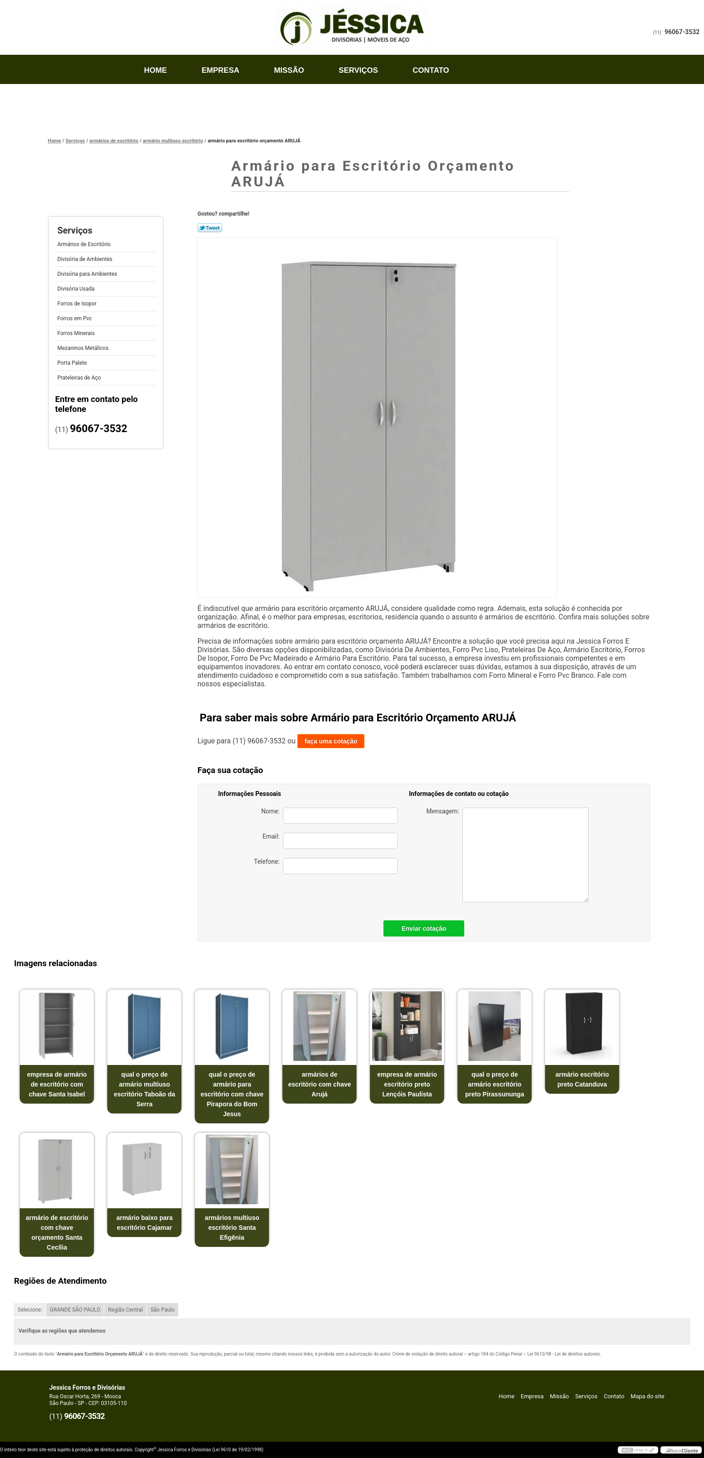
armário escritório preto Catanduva (582, 1079)
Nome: (329, 816)
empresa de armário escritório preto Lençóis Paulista (407, 1084)
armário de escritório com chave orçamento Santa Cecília (57, 1232)
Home (155, 70)
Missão (289, 70)
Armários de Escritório (84, 244)
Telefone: (325, 866)
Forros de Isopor (77, 303)
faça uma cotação (330, 741)
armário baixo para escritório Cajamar (144, 1222)
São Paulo (162, 1310)
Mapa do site (647, 1396)
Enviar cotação (423, 928)
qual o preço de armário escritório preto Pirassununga (494, 1084)
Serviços (358, 70)
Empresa (220, 70)
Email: (330, 841)
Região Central (125, 1310)
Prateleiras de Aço (79, 378)
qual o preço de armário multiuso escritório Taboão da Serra (144, 1089)
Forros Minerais (76, 333)
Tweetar (210, 227)
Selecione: (30, 1310)
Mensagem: (508, 855)
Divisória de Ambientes (85, 259)
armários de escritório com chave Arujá (319, 1084)
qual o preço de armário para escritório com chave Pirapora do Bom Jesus (232, 1094)
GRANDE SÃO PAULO (75, 1310)
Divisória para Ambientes (87, 274)
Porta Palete (72, 363)
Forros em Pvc (74, 318)
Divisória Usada (76, 289)
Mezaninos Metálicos (83, 348)
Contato (431, 70)
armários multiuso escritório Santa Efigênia (232, 1227)
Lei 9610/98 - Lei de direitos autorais (563, 1354)
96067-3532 (682, 31)
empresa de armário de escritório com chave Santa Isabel (57, 1084)
